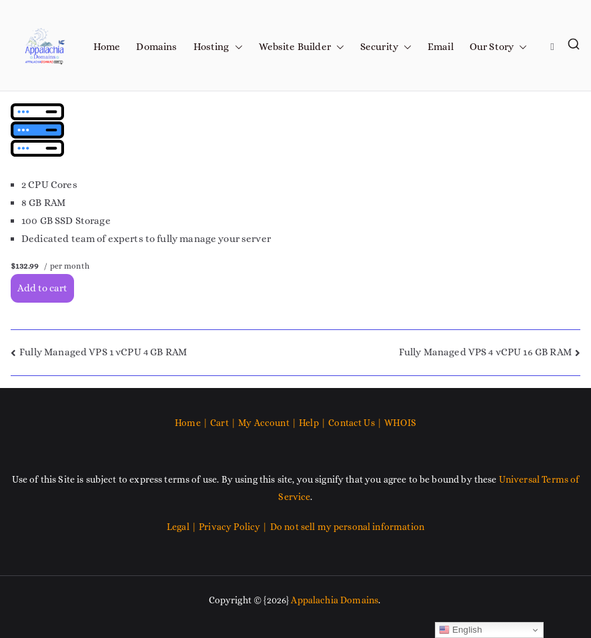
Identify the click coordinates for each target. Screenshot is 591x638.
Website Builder (301, 47)
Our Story (498, 47)
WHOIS (400, 422)
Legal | (183, 526)
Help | (313, 422)
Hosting (218, 47)
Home (107, 47)
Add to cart (42, 288)
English (460, 630)
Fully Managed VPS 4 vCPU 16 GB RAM (485, 352)
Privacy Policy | (234, 526)
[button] (236, 47)
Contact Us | (355, 422)
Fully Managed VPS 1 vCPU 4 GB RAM (103, 352)
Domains (156, 47)
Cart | (224, 422)
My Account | (268, 422)
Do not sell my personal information (347, 526)
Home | (192, 422)
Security (386, 47)
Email (441, 47)
